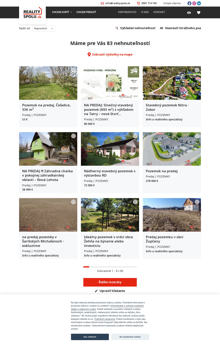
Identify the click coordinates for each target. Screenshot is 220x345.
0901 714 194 (149, 3)
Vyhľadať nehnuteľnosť (135, 28)
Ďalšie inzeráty (110, 282)
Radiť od (37, 28)
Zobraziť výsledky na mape (110, 54)
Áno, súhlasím (90, 337)
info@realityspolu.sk (117, 3)
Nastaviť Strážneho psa (180, 28)
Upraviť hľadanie (110, 291)
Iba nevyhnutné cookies (130, 337)
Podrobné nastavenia (105, 319)
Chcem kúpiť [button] (61, 12)
